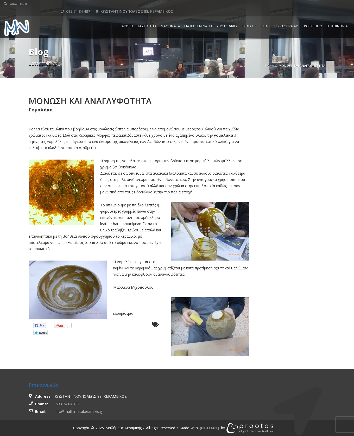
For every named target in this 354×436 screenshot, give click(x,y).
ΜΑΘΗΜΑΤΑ (170, 18)
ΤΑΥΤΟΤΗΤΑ (147, 18)
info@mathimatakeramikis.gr (79, 411)
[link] (209, 427)
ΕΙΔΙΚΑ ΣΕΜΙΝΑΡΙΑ (198, 18)
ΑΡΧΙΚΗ (127, 18)
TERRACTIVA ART (287, 18)
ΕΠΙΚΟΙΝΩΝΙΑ (337, 18)
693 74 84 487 (252, 3)
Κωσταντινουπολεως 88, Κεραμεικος (311, 3)
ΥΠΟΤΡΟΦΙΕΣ (227, 18)
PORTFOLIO (313, 18)
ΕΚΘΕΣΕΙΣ (249, 18)
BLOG (265, 18)
